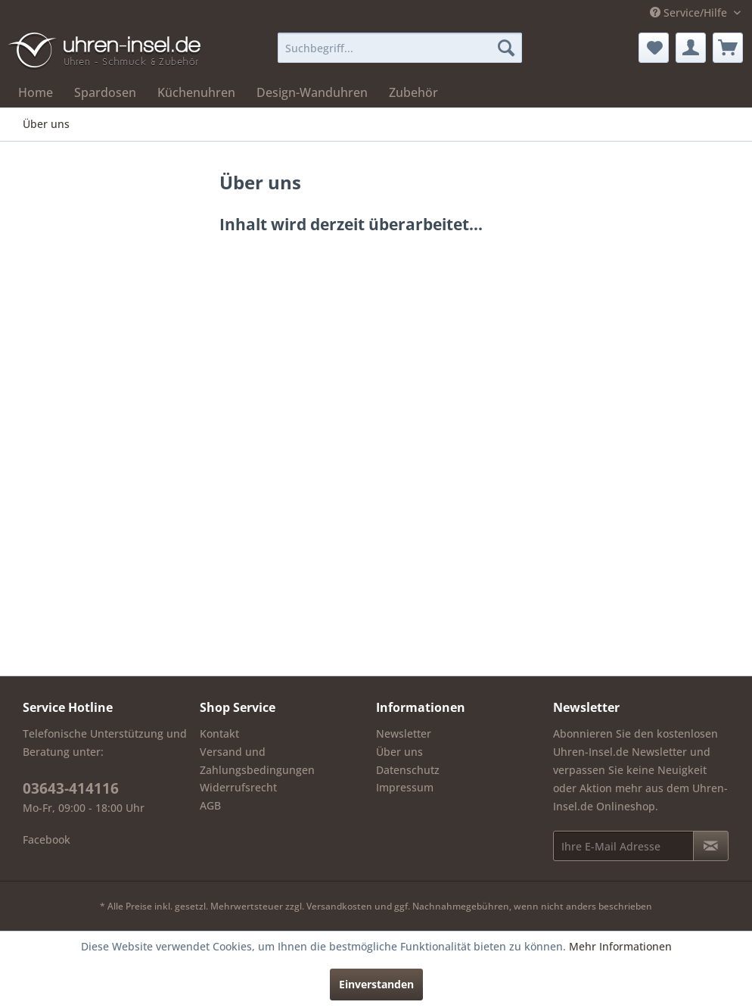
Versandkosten (339, 906)
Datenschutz (408, 770)
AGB (210, 805)
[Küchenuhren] (196, 92)
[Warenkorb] (728, 48)
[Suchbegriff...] (400, 48)
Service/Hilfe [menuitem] (690, 12)
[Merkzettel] (654, 48)
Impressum (404, 787)
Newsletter (403, 733)
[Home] (36, 92)
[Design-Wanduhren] (312, 92)
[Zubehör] (413, 92)
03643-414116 (71, 788)
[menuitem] (400, 48)
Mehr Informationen (620, 946)
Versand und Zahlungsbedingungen (257, 760)
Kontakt (219, 733)
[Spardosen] (105, 92)
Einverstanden (376, 984)
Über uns (399, 751)
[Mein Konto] (691, 48)
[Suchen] (506, 48)
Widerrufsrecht (238, 787)
